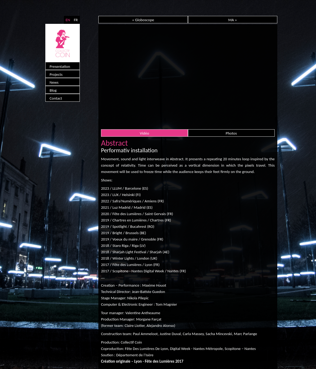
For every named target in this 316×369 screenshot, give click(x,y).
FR (76, 19)
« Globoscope (143, 19)
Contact (56, 98)
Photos (231, 133)
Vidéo (144, 133)
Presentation (60, 66)
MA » (232, 19)
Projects (56, 74)
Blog (53, 90)
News (54, 82)
